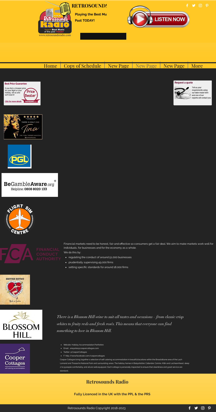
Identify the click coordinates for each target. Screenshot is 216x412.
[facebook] (187, 5)
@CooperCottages (78, 352)
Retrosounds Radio (107, 381)
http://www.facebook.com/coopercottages (85, 356)
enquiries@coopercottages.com (84, 348)
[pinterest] (207, 5)
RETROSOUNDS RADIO (98, 5)
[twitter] (194, 5)
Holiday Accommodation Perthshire (88, 345)
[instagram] (200, 5)
